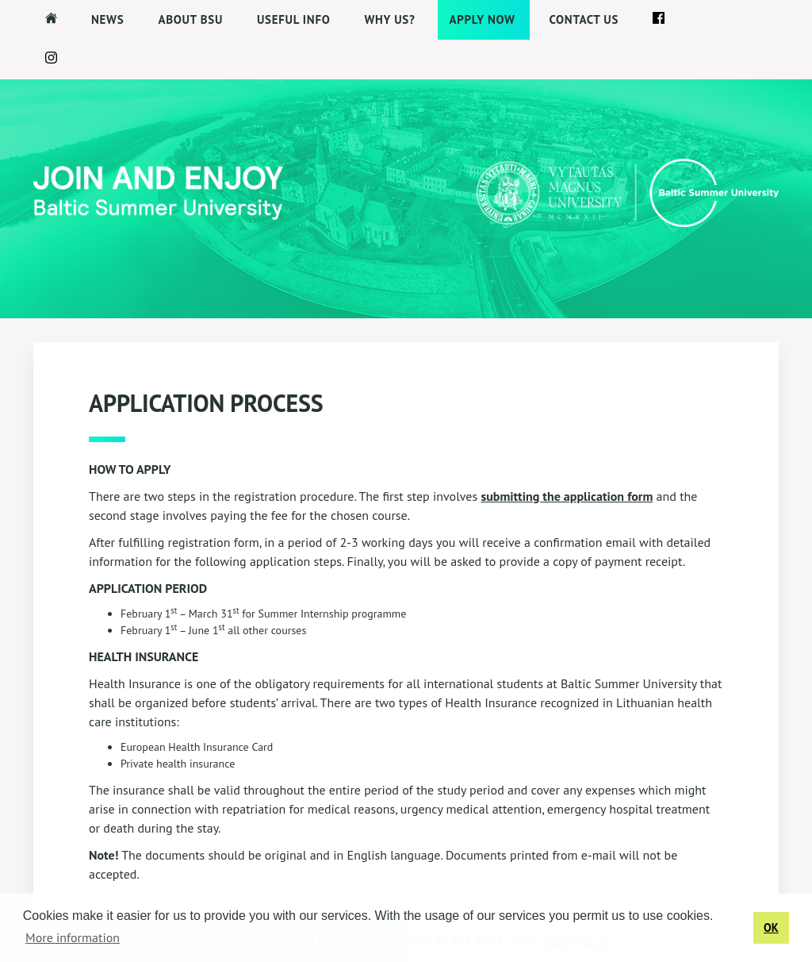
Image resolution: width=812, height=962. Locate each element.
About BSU (190, 19)
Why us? (389, 19)
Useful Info (293, 19)
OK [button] (771, 927)
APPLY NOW (482, 19)
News (107, 19)
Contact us (584, 19)
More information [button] (72, 937)
